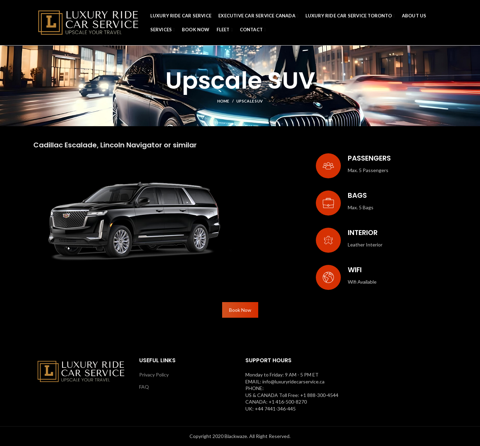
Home (223, 101)
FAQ (144, 387)
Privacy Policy (154, 375)
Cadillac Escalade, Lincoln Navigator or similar (115, 145)
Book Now (240, 310)
